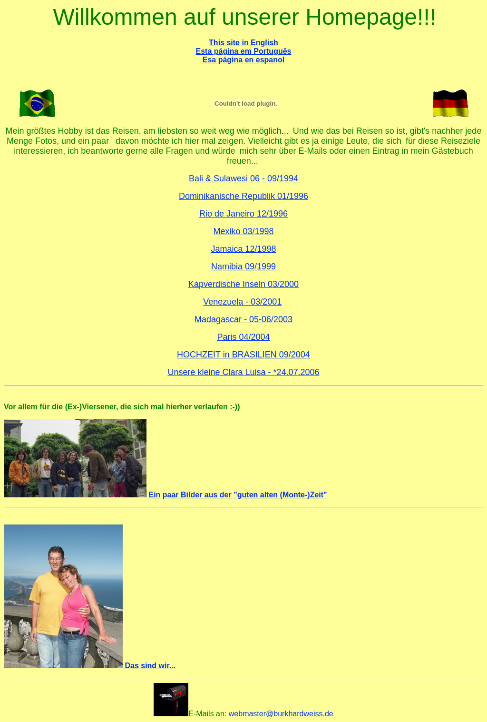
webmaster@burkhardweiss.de (281, 714)
